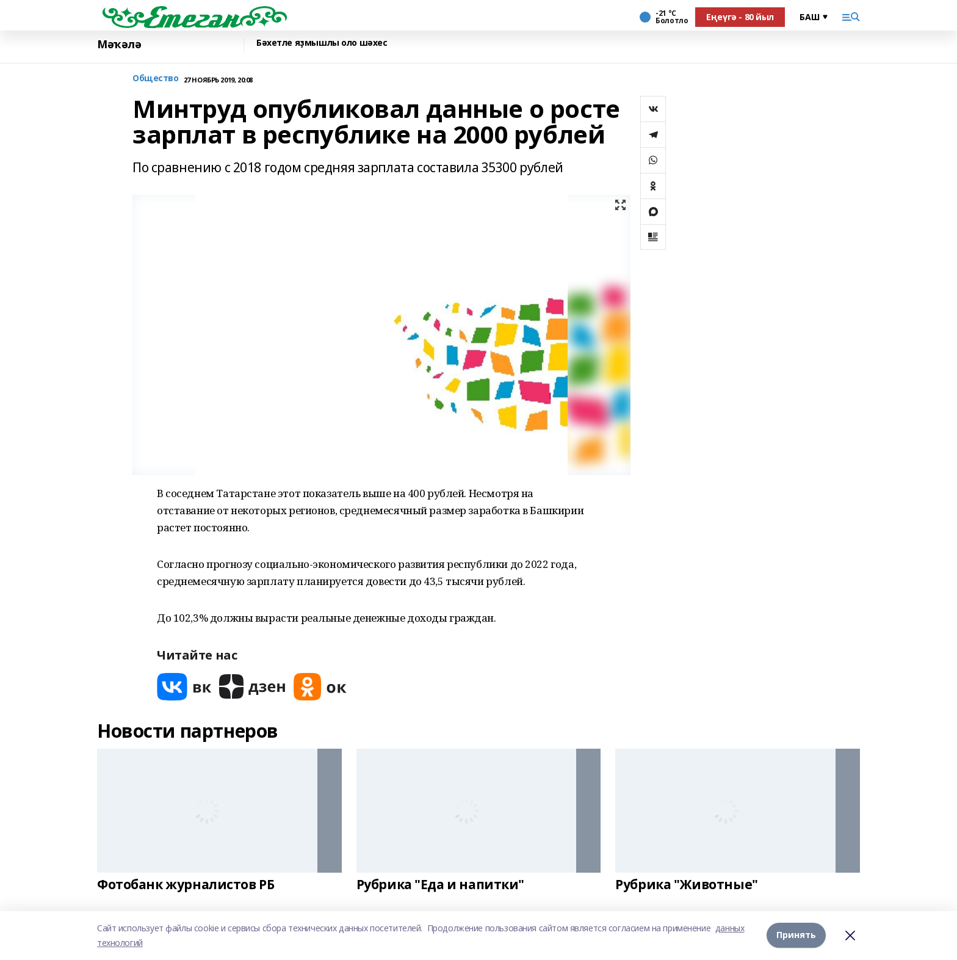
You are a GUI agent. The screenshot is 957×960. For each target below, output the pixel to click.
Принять (796, 935)
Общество (155, 78)
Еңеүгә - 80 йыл (740, 17)
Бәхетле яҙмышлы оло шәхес (322, 43)
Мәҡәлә (119, 44)
